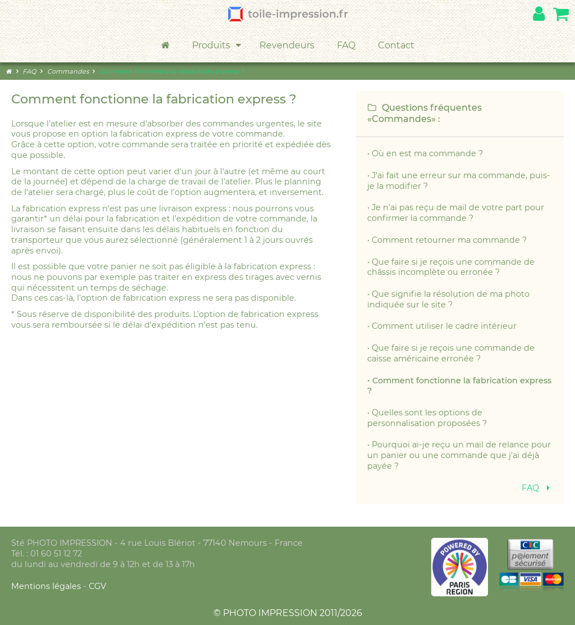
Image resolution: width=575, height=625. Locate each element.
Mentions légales (47, 586)
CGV (97, 586)
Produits (217, 45)
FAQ (346, 45)
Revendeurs (286, 45)
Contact (396, 45)
